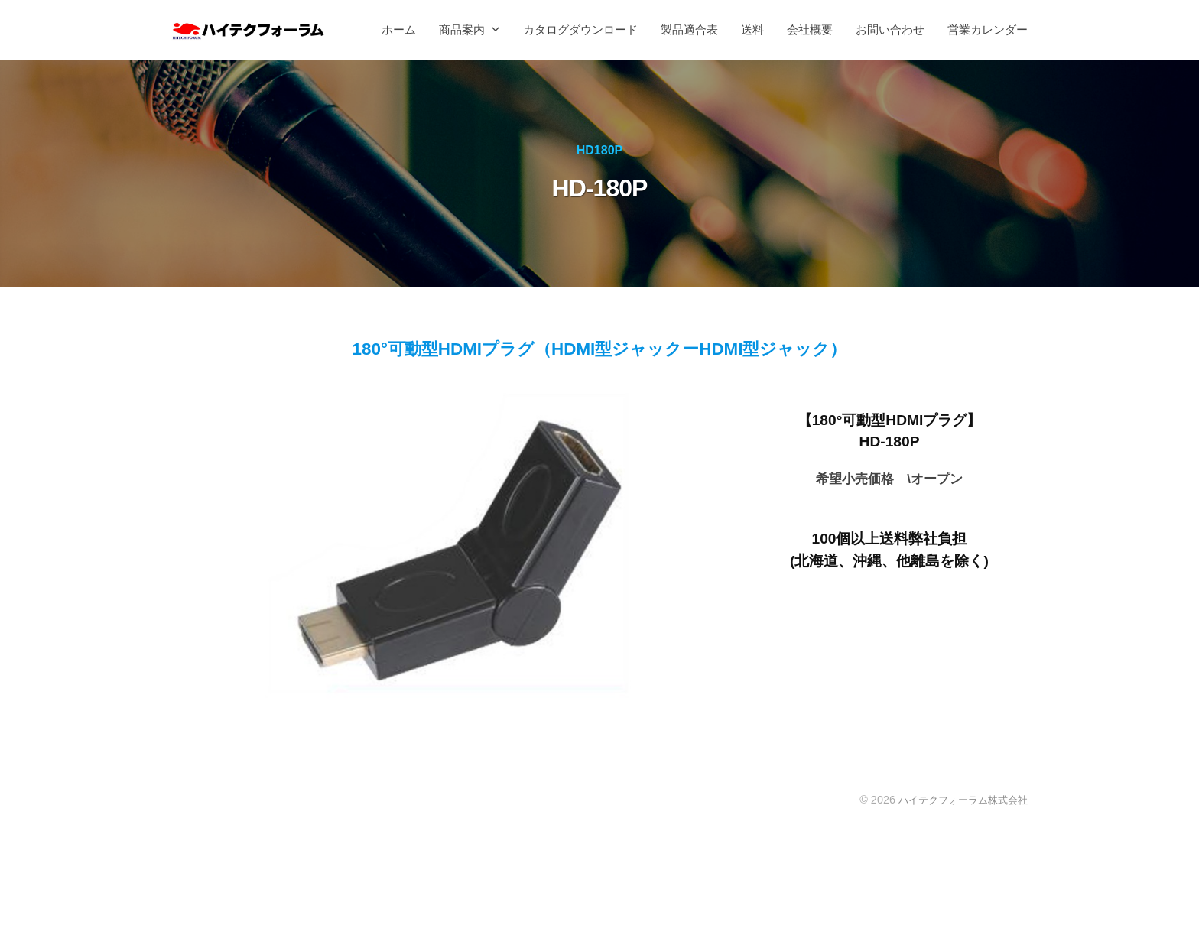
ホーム (399, 29)
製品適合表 (689, 29)
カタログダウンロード (580, 29)
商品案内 (462, 29)
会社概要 (810, 29)
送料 (752, 29)
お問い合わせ (890, 29)
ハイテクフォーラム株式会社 (958, 800)
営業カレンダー (987, 29)
